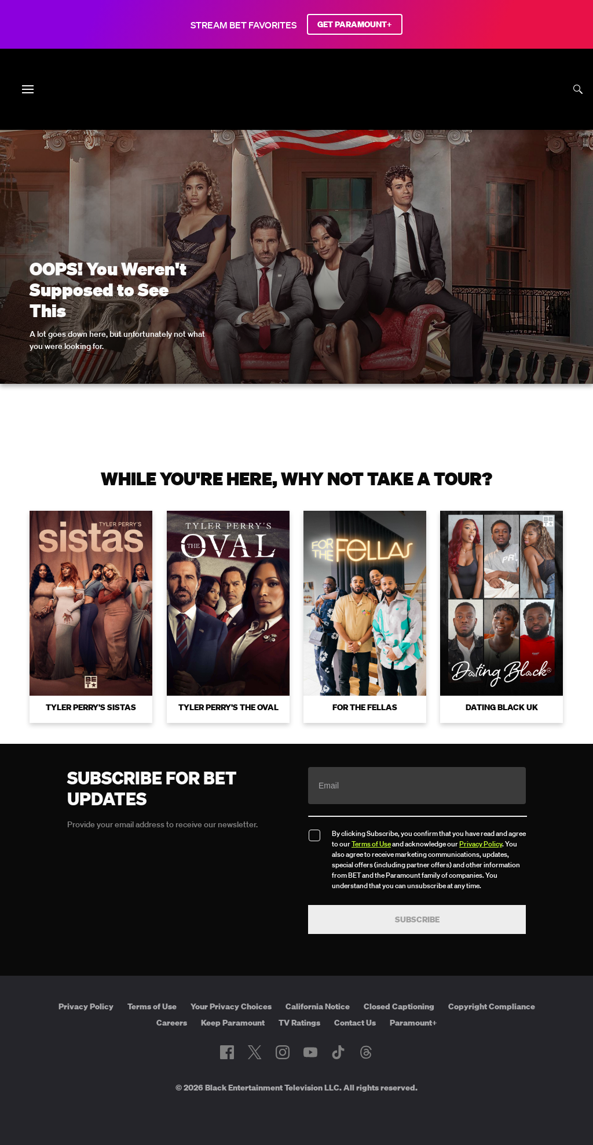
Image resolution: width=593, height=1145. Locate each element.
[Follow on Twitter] (254, 1052)
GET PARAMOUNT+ (354, 24)
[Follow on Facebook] (227, 1052)
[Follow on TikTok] (338, 1052)
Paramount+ (413, 1022)
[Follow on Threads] (366, 1052)
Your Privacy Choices (231, 1006)
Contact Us (355, 1022)
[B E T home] (296, 109)
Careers (171, 1022)
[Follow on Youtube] (310, 1052)
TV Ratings (299, 1022)
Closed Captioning (399, 1006)
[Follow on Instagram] (283, 1052)
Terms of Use (371, 844)
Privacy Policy (480, 844)
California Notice (317, 1006)
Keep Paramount (233, 1022)
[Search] (578, 89)
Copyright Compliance (491, 1006)
